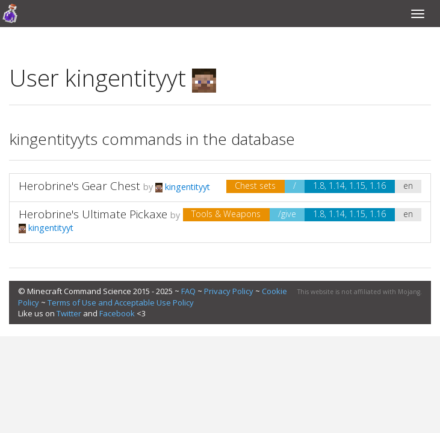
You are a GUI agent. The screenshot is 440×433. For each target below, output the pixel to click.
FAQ (188, 291)
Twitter (69, 313)
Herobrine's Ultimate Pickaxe (93, 214)
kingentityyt (182, 186)
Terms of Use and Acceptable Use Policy (121, 302)
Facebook (117, 313)
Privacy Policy (228, 291)
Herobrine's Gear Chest (79, 186)
